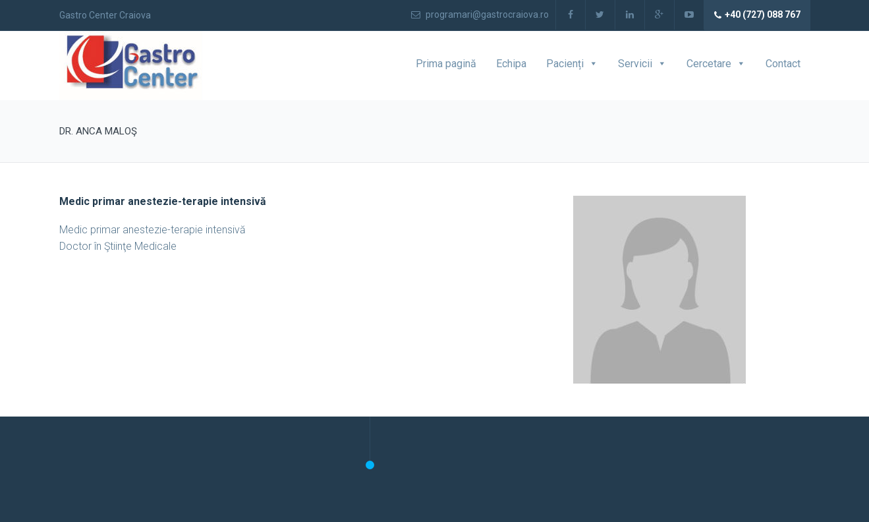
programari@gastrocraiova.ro (480, 14)
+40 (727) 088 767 (757, 15)
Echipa (511, 63)
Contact (783, 63)
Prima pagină (446, 63)
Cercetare (709, 63)
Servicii (635, 63)
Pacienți (565, 63)
